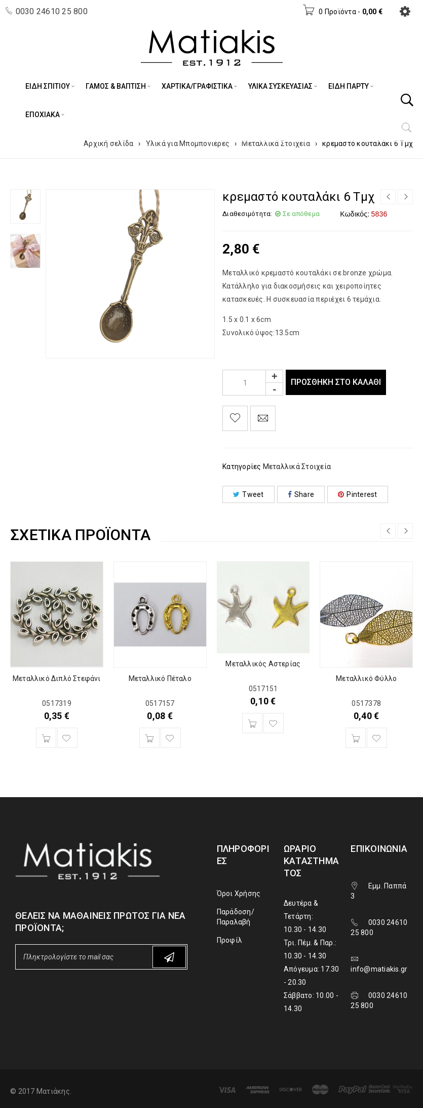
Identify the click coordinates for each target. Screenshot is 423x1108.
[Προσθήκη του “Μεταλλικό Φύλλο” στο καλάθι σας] (355, 738)
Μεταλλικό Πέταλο (160, 678)
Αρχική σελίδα (108, 143)
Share (301, 494)
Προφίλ (230, 940)
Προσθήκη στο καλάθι (338, 382)
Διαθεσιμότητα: (247, 214)
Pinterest (357, 494)
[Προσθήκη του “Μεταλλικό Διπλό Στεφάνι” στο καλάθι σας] (46, 738)
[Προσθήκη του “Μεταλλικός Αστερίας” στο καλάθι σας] (252, 723)
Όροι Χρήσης (239, 893)
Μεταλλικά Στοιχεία (276, 143)
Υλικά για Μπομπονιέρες (188, 143)
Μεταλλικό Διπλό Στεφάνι (57, 678)
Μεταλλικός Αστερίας (262, 664)
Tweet (248, 494)
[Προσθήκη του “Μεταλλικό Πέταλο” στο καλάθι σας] (149, 738)
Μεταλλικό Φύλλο (366, 678)
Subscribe (169, 957)
